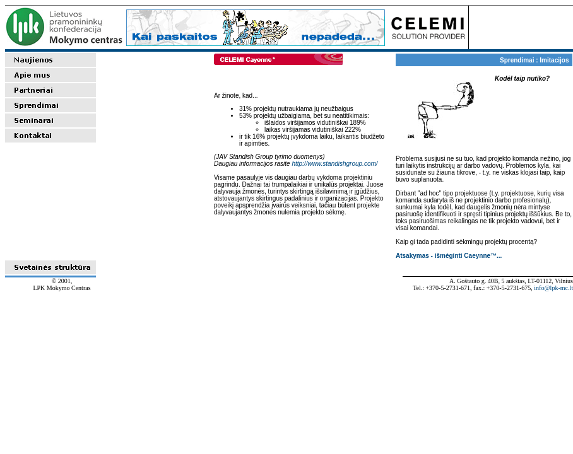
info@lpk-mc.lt (553, 287)
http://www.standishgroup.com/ (334, 163)
